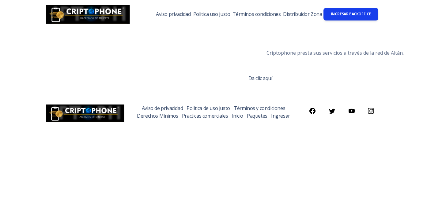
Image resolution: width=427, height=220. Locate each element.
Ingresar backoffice (351, 13)
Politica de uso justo (208, 108)
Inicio (237, 115)
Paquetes (257, 115)
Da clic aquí (260, 78)
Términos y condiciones (259, 108)
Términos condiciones (256, 14)
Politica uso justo (211, 14)
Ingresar (280, 115)
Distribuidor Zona (302, 14)
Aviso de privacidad (162, 108)
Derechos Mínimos (157, 115)
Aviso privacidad (173, 14)
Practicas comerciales (205, 115)
